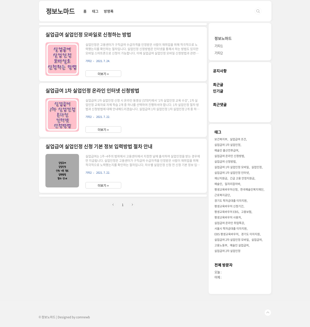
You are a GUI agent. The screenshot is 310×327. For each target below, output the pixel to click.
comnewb (83, 317)
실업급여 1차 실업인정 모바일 (231, 167)
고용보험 (246, 212)
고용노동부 (220, 245)
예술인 (218, 184)
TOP (267, 312)
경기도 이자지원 (250, 234)
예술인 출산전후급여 (226, 150)
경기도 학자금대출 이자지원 (230, 200)
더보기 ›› (103, 73)
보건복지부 (220, 139)
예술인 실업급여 (239, 245)
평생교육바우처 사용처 (227, 217)
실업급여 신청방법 (225, 161)
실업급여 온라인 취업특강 (229, 223)
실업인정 (256, 167)
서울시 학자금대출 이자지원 (230, 228)
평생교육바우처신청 (226, 189)
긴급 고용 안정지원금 (242, 178)
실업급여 (256, 239)
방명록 (108, 11)
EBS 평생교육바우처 (226, 234)
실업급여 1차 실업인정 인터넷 (231, 172)
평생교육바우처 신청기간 (228, 206)
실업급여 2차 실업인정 (227, 251)
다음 (132, 204)
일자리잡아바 (232, 184)
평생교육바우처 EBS (226, 212)
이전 (113, 204)
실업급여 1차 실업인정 (227, 145)
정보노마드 (60, 11)
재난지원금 (220, 178)
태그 (95, 11)
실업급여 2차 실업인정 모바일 (231, 239)
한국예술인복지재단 (252, 189)
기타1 (218, 45)
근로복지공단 (222, 195)
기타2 (218, 52)
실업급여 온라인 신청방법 (229, 156)
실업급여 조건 (238, 139)
